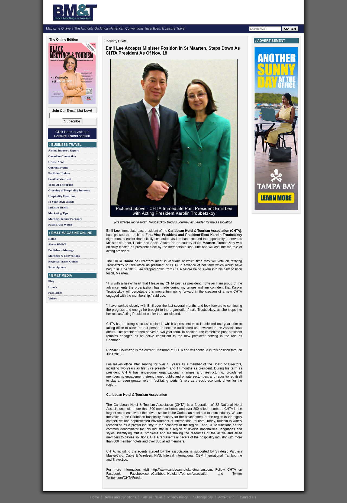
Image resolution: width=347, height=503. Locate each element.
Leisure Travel (152, 497)
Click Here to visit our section (72, 134)
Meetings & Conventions (64, 255)
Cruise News (56, 161)
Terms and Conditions (120, 497)
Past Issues (55, 292)
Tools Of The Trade (60, 184)
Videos (52, 298)
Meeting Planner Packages (65, 218)
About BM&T (57, 244)
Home (52, 238)
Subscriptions (57, 267)
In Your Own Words (61, 201)
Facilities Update (59, 173)
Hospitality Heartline (61, 196)
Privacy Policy (177, 497)
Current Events (58, 167)
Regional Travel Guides (63, 261)
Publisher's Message (61, 250)
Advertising (226, 497)
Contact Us (248, 497)
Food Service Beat (59, 179)
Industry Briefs (58, 207)
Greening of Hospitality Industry (69, 190)
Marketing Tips (58, 213)
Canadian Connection (62, 156)
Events (52, 287)
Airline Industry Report (63, 150)
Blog (51, 281)
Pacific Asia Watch (60, 224)
